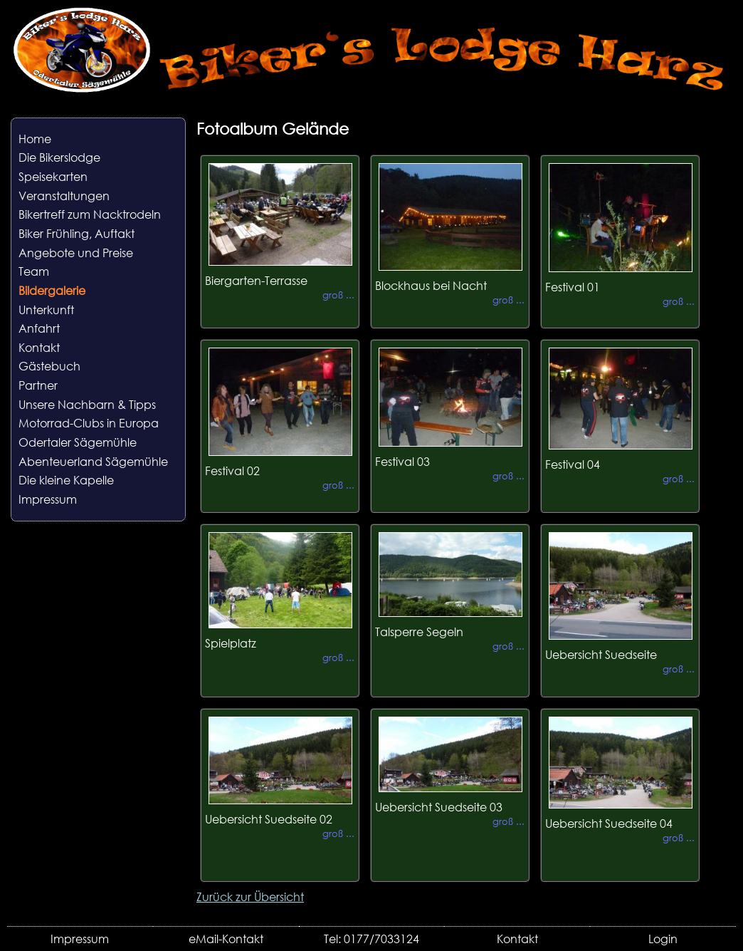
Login (663, 938)
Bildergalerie (52, 290)
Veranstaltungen (64, 195)
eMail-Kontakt (226, 938)
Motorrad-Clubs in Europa (89, 422)
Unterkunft (46, 309)
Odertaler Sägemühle (78, 442)
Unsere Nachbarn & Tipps (87, 404)
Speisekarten (53, 176)
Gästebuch (49, 365)
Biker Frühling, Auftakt (77, 233)
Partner (38, 385)
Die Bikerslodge (59, 157)
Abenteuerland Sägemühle (93, 461)
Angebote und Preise (76, 252)
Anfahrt (39, 328)
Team (34, 271)
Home (35, 138)
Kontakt (39, 347)
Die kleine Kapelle (66, 479)
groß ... (338, 295)
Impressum (48, 499)
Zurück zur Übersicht (250, 896)
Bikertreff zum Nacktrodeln (90, 214)
